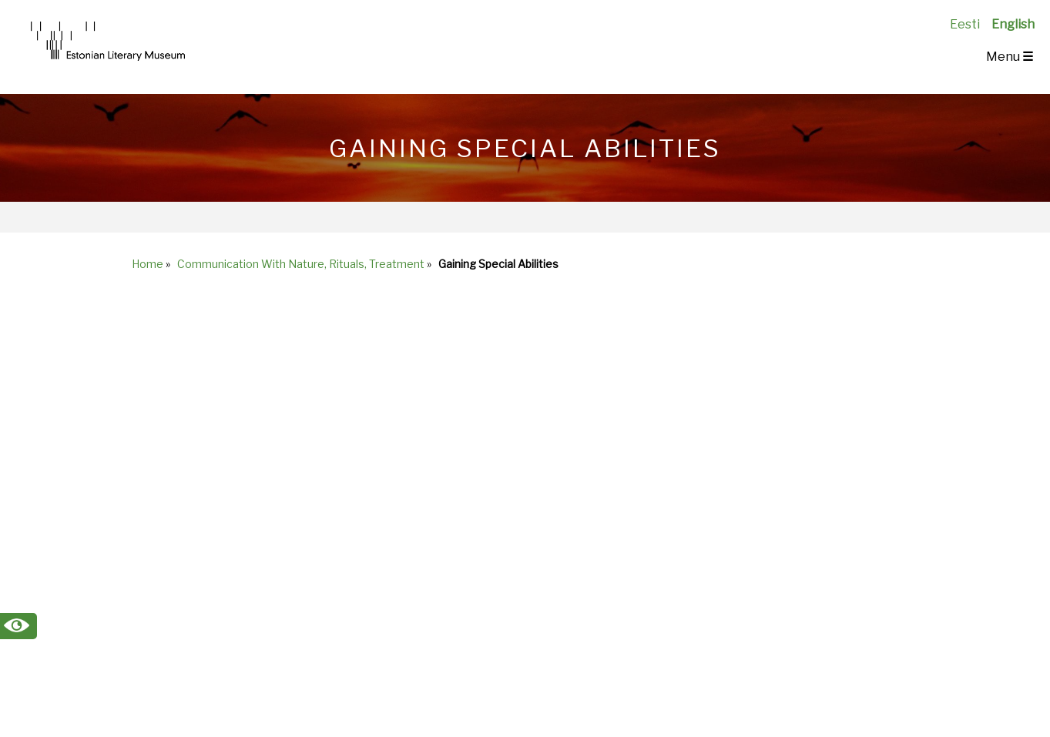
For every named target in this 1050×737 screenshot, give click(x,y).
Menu (1009, 56)
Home (147, 263)
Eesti (965, 24)
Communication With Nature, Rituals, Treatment (300, 263)
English (1013, 24)
